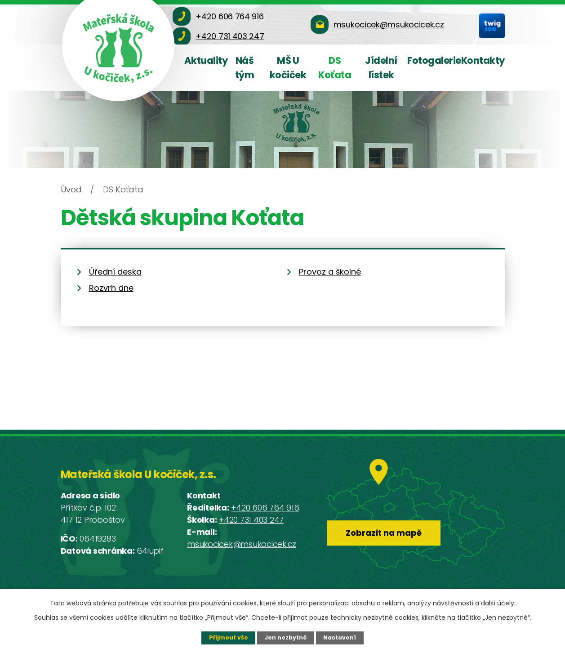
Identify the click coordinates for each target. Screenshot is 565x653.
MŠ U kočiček (288, 67)
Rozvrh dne (111, 287)
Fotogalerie (434, 60)
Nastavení (339, 637)
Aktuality (206, 60)
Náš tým (244, 67)
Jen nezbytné (285, 637)
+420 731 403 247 (251, 519)
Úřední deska (115, 271)
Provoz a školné (330, 271)
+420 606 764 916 (265, 507)
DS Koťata (334, 67)
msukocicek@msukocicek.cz (241, 544)
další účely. (498, 603)
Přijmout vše (228, 637)
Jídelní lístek (381, 67)
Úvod (71, 189)
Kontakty (483, 60)
